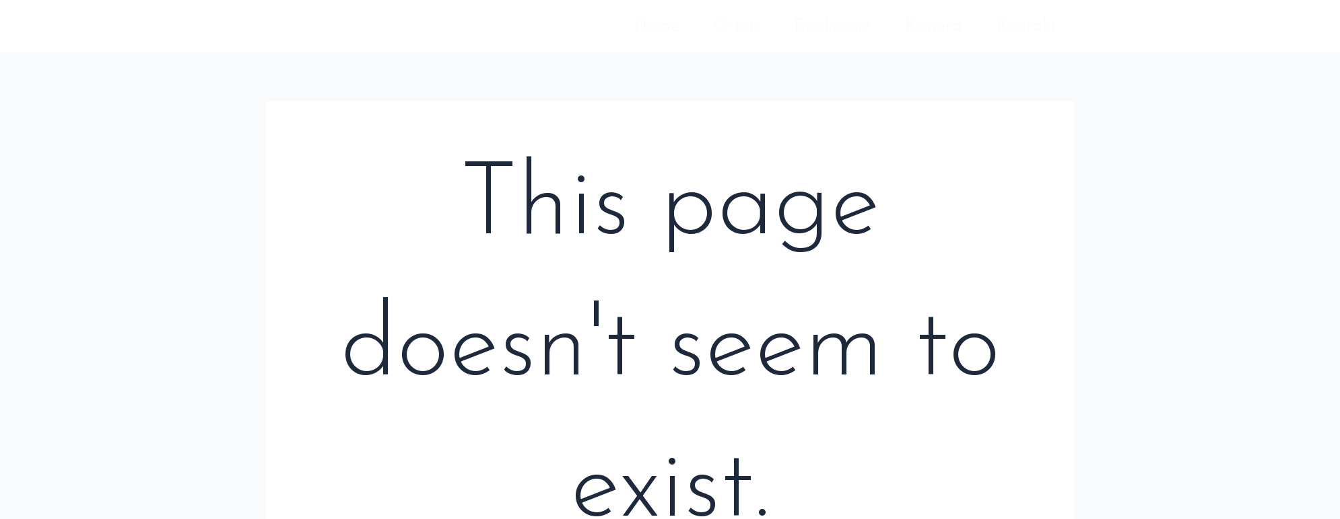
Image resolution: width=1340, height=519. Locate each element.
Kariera (934, 26)
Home (656, 26)
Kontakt (1027, 26)
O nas (737, 26)
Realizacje (833, 26)
